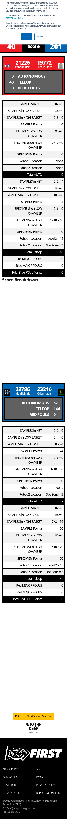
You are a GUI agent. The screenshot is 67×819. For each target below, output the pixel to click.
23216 (44, 389)
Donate (41, 777)
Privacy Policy (14, 18)
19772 (44, 62)
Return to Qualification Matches (33, 716)
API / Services (11, 769)
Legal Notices (12, 793)
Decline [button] (40, 37)
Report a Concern (48, 793)
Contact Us (10, 777)
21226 (22, 62)
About (40, 769)
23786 (22, 389)
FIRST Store (10, 785)
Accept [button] (26, 37)
